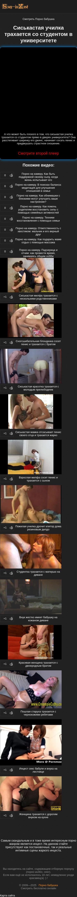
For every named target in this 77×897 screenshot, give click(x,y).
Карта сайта (7, 895)
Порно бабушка (48, 885)
